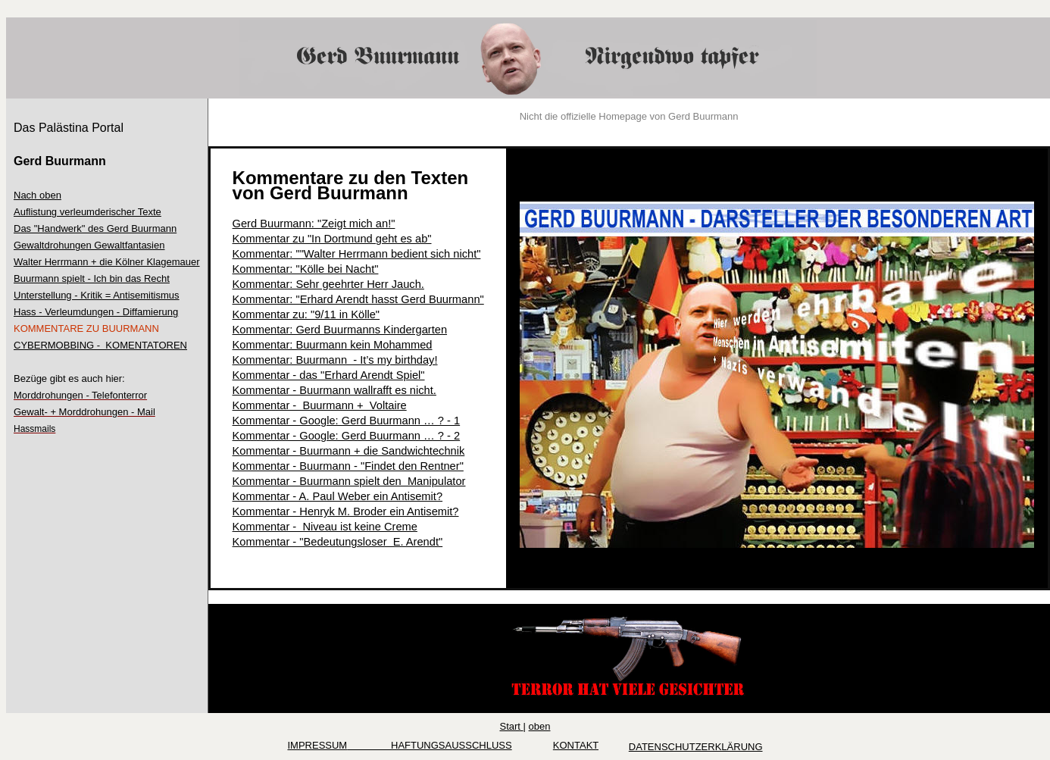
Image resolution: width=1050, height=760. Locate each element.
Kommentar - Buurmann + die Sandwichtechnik (349, 451)
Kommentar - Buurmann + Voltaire (320, 405)
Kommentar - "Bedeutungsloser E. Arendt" (338, 542)
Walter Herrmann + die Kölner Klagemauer (107, 261)
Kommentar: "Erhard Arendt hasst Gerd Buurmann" (358, 299)
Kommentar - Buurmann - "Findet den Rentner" (348, 466)
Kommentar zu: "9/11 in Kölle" (306, 314)
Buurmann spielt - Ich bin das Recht (92, 278)
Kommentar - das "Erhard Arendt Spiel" (329, 375)
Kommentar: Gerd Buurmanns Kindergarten (340, 330)
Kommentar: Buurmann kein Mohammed (333, 345)
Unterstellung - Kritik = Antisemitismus (97, 295)
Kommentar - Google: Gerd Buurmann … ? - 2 (347, 436)
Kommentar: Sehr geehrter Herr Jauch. (328, 284)
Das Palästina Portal (68, 127)
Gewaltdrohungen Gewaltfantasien (89, 245)
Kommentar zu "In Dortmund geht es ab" (332, 239)
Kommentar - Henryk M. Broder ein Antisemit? (346, 511)
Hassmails (34, 429)
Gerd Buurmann (60, 161)
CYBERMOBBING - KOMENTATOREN (100, 345)
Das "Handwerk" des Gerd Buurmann (95, 228)
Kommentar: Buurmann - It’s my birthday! (335, 360)
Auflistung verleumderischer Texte (87, 211)
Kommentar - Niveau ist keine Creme (325, 527)
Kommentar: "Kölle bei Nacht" (306, 269)
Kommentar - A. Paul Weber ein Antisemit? (338, 496)
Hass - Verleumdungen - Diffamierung (96, 311)
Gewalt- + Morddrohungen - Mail (84, 412)
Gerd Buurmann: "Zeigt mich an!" (314, 223)
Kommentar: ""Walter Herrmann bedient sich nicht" (357, 254)
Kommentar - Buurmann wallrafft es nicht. (334, 390)
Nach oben (37, 195)
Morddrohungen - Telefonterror (80, 395)
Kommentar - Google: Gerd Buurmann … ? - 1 (347, 420)
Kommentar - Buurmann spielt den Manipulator (349, 481)
